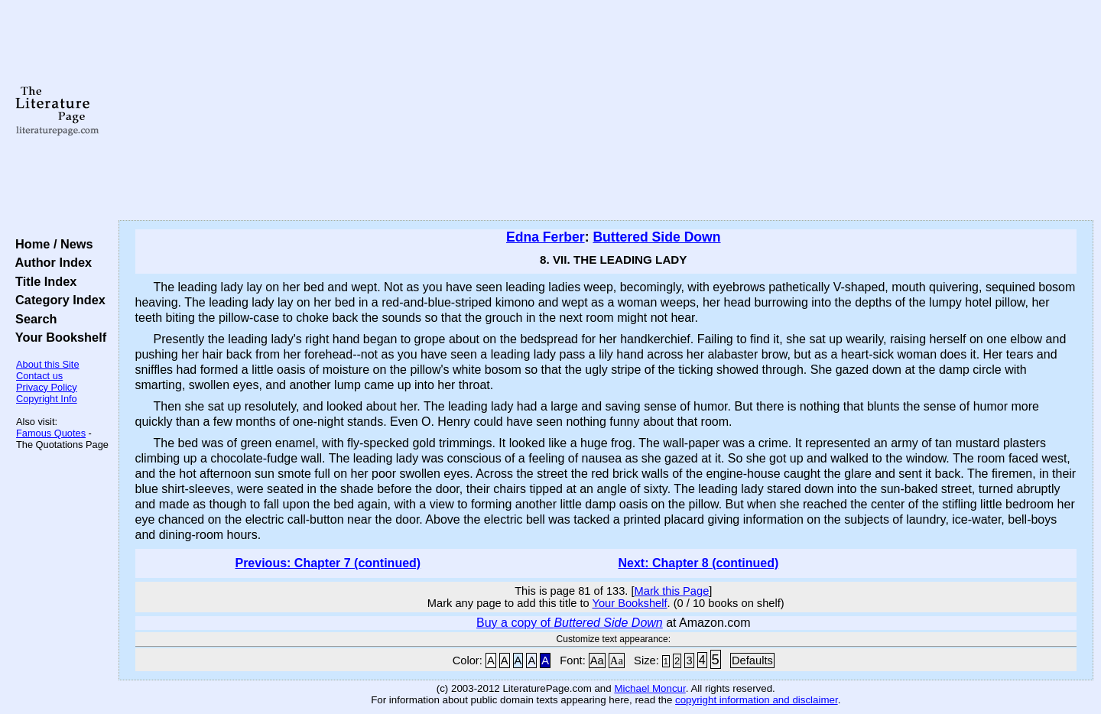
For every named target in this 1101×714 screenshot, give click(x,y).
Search (32, 319)
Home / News (50, 244)
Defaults (752, 660)
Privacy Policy (46, 387)
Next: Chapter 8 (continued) (699, 563)
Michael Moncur (649, 688)
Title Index (42, 281)
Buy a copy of (569, 622)
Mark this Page (672, 591)
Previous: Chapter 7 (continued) (328, 563)
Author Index (50, 262)
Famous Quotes (51, 433)
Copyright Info (46, 398)
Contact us (39, 375)
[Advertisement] (605, 111)
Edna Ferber (545, 237)
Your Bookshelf (57, 337)
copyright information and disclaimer (756, 700)
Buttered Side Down (656, 237)
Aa (597, 660)
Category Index (57, 300)
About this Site (48, 364)
